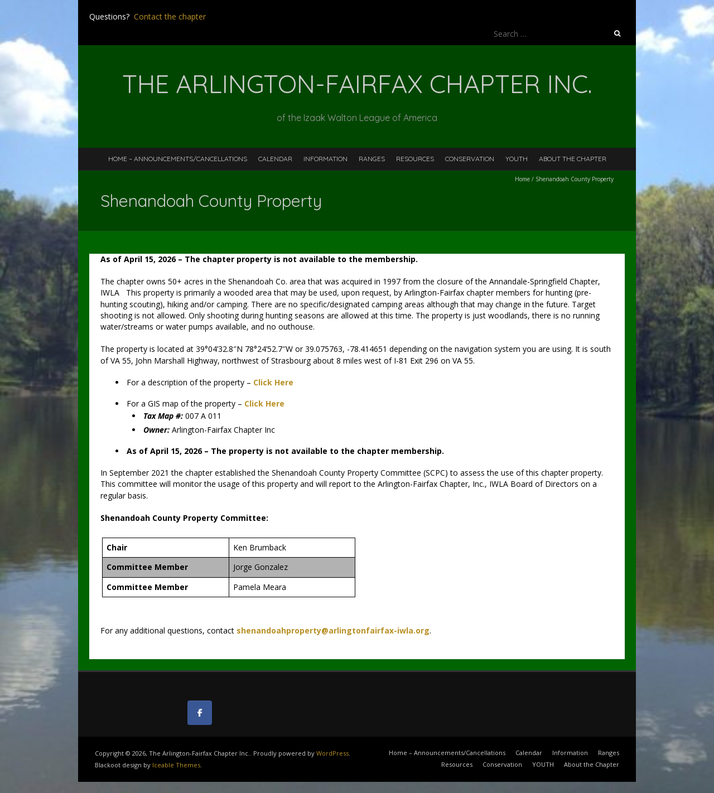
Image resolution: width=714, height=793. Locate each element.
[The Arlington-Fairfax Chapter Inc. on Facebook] (199, 712)
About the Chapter (572, 158)
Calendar (275, 158)
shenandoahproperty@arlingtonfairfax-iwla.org (333, 630)
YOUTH (516, 158)
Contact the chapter (170, 16)
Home (522, 179)
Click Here (264, 403)
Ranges (372, 158)
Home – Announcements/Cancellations (177, 158)
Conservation (469, 158)
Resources (415, 158)
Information (325, 158)
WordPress (332, 753)
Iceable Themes (176, 765)
